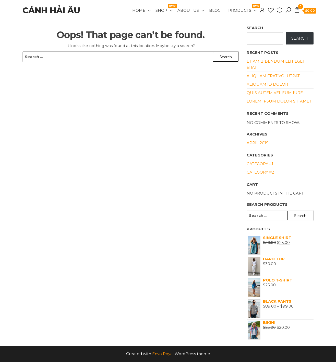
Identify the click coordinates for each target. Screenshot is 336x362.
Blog (215, 10)
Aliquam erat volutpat (273, 75)
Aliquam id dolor (267, 84)
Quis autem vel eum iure (275, 92)
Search (255, 27)
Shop (164, 8)
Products (243, 8)
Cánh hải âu (51, 10)
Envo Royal (163, 353)
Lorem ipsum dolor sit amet (279, 101)
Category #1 (260, 163)
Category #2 (260, 172)
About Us (188, 10)
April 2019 (258, 142)
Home (138, 10)
